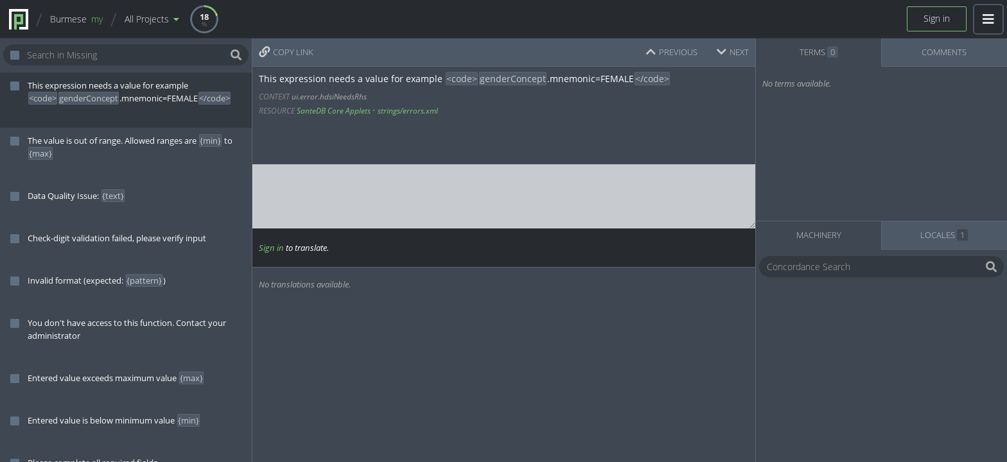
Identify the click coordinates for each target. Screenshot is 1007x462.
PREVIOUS (671, 52)
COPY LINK (286, 52)
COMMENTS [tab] (944, 52)
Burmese (76, 19)
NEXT (733, 52)
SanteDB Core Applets (334, 110)
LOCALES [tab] (944, 235)
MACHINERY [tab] (818, 235)
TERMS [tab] (819, 52)
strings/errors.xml (408, 110)
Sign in (937, 18)
